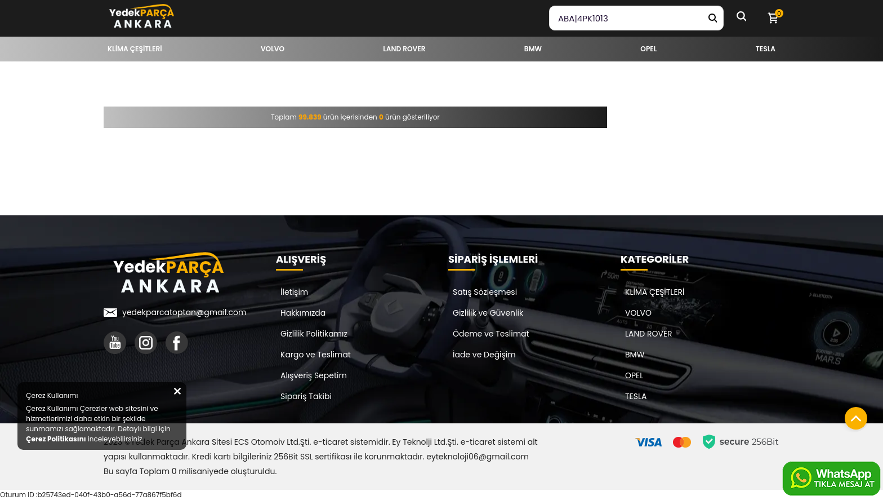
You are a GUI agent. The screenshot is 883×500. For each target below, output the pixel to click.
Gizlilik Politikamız (313, 333)
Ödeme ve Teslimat (491, 333)
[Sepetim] (772, 18)
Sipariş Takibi (306, 396)
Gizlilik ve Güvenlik (488, 312)
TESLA (635, 396)
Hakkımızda (302, 312)
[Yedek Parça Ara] (712, 18)
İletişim (294, 292)
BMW (634, 354)
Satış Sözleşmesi (485, 292)
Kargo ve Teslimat (315, 354)
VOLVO (638, 312)
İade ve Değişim (484, 354)
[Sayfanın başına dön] (853, 415)
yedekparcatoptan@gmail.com (184, 312)
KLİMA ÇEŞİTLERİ (655, 292)
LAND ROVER (648, 333)
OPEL (634, 375)
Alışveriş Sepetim (313, 375)
